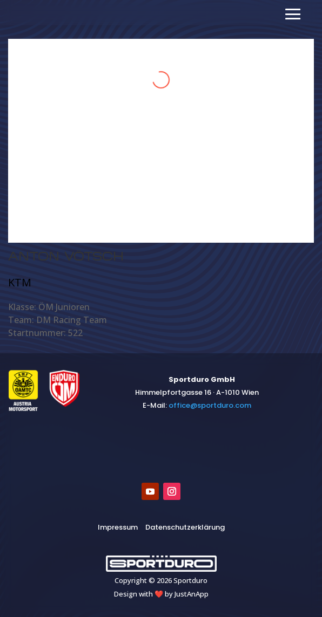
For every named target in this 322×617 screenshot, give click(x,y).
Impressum (118, 527)
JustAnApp (192, 594)
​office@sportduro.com (210, 405)
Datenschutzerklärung (185, 527)
